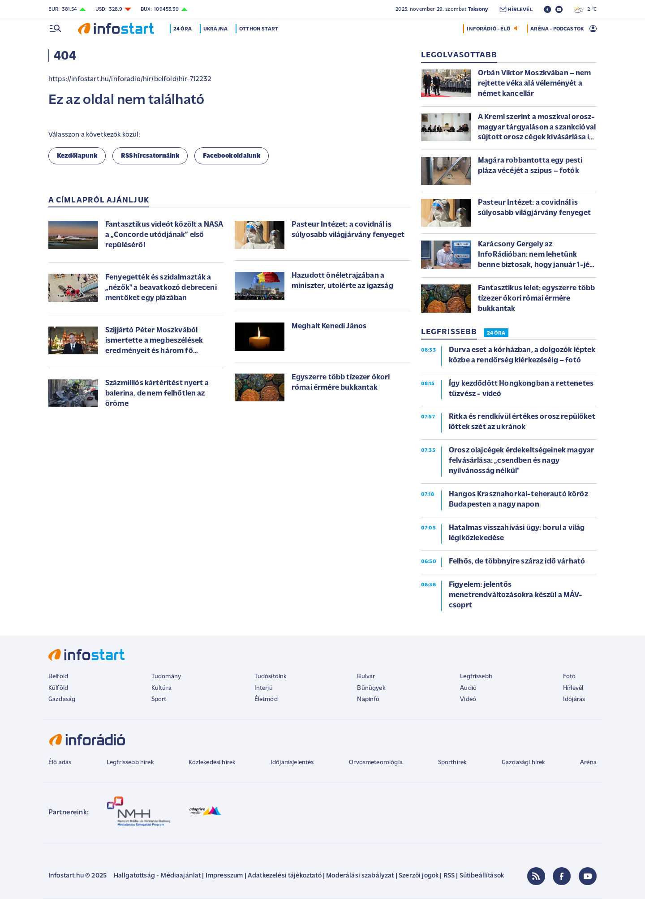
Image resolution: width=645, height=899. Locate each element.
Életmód (266, 699)
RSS (449, 876)
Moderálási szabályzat (360, 876)
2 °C (585, 9)
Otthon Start (259, 29)
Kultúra (161, 688)
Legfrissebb (476, 676)
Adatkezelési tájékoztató (285, 876)
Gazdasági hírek (523, 762)
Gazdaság (61, 699)
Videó (468, 699)
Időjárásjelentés (292, 762)
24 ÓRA (496, 333)
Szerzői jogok (419, 876)
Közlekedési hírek (212, 762)
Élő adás (59, 762)
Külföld (58, 688)
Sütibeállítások (482, 876)
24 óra (183, 29)
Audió (468, 688)
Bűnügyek (371, 688)
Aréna (588, 762)
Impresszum (224, 876)
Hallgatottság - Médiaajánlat (157, 876)
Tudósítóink (270, 676)
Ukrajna (216, 29)
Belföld (58, 676)
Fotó (569, 676)
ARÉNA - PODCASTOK (557, 29)
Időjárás (574, 699)
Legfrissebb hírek (130, 762)
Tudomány (166, 676)
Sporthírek (452, 762)
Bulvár (366, 676)
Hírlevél (573, 688)
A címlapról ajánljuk (98, 200)
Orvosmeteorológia (376, 762)
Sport (159, 699)
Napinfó (368, 699)
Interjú (263, 688)
